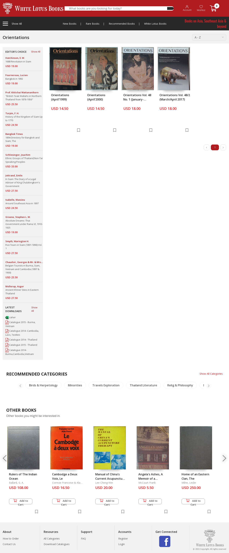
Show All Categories (211, 373)
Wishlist (201, 8)
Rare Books (92, 23)
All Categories (52, 538)
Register (123, 538)
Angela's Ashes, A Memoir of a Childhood (150, 478)
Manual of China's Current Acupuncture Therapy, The (110, 478)
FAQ (83, 538)
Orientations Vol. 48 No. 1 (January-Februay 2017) (137, 99)
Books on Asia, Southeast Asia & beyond (205, 23)
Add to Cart (20, 501)
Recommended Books (122, 23)
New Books (69, 23)
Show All (35, 51)
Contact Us (9, 544)
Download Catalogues (57, 544)
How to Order (11, 538)
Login (121, 544)
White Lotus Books (155, 23)
